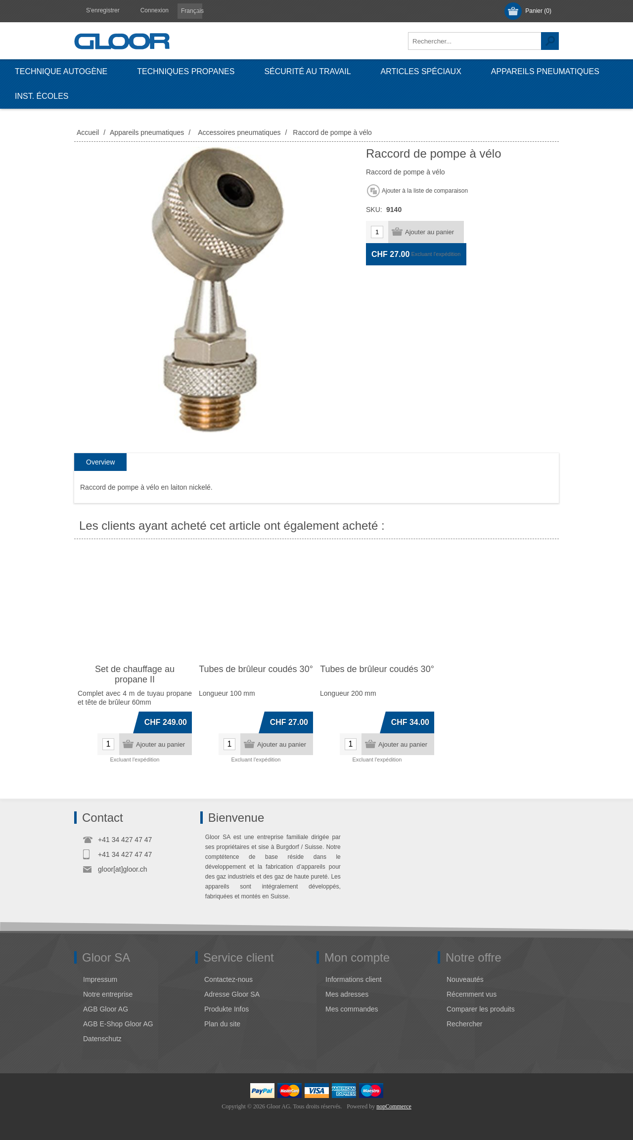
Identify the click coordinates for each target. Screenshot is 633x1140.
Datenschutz (102, 1039)
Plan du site (222, 1024)
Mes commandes (351, 1009)
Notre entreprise (108, 994)
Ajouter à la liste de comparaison (425, 190)
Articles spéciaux (421, 71)
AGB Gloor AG (105, 1009)
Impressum (100, 979)
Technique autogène (61, 71)
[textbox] (475, 41)
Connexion (154, 10)
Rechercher (550, 41)
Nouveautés (465, 979)
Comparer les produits (481, 1009)
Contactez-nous (228, 979)
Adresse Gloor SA (232, 994)
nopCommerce (393, 1106)
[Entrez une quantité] (377, 232)
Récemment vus (472, 994)
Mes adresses (346, 994)
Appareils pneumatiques (545, 71)
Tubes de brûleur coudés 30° (256, 669)
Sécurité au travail (307, 71)
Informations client (353, 979)
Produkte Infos (226, 1009)
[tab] (100, 462)
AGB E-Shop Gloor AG (118, 1024)
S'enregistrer (103, 10)
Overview (100, 462)
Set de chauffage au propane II (135, 674)
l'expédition (447, 254)
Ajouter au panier (429, 232)
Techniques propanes (185, 71)
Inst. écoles (41, 96)
